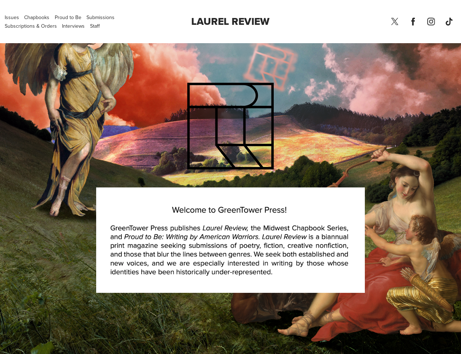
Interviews (73, 26)
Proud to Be (68, 17)
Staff (95, 26)
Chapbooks (36, 17)
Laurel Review (230, 21)
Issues (12, 17)
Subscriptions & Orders (31, 26)
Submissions (100, 17)
